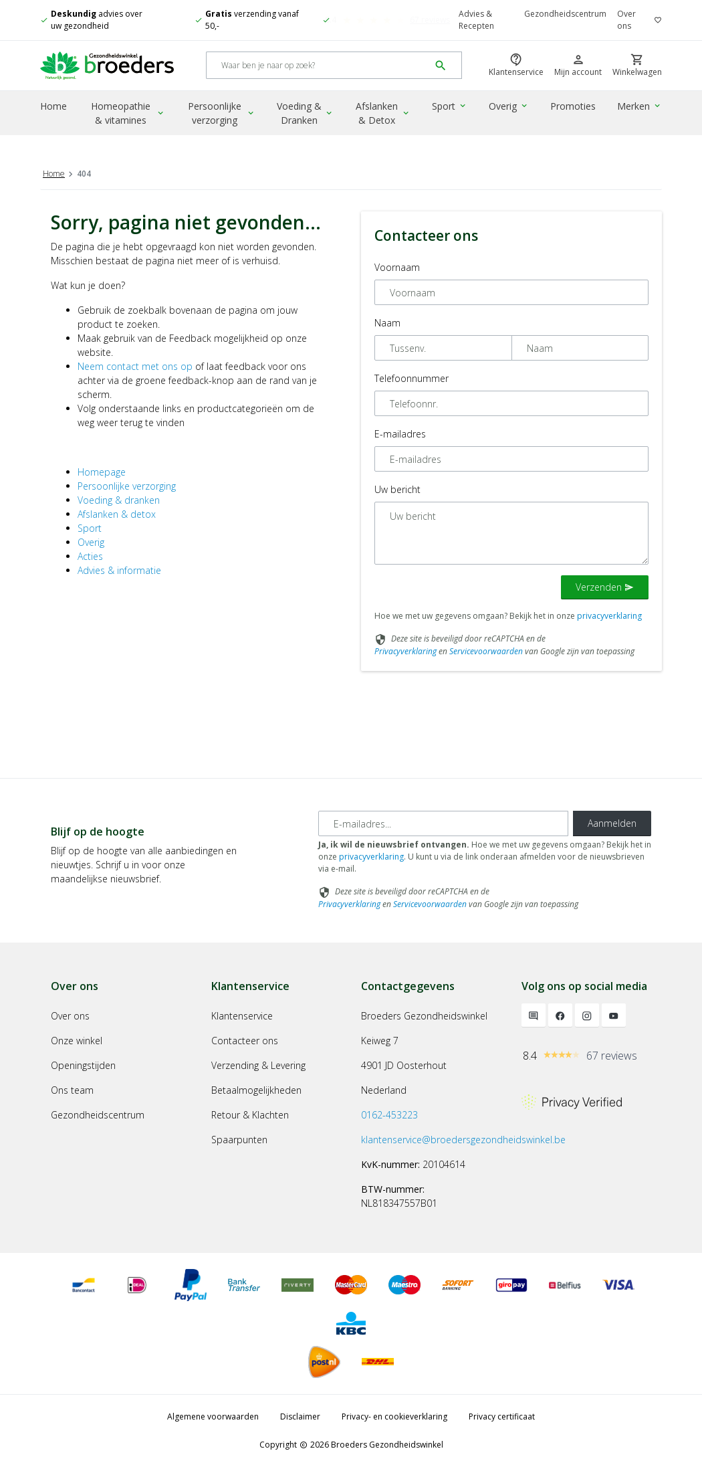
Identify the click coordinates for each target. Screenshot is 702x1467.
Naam (387, 322)
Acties (90, 556)
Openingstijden (83, 1065)
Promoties (573, 106)
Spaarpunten (239, 1139)
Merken (639, 106)
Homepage (102, 472)
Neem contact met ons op (135, 366)
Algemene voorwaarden (213, 1416)
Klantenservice (242, 1015)
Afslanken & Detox (383, 113)
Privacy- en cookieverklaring (394, 1416)
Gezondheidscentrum (565, 13)
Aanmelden (612, 823)
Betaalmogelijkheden (256, 1090)
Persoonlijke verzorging (221, 113)
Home (53, 106)
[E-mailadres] (443, 823)
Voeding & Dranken (305, 113)
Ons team (72, 1090)
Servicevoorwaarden (486, 651)
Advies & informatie (119, 570)
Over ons (626, 19)
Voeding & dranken (119, 500)
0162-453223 (389, 1114)
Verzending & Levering (258, 1065)
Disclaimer (300, 1416)
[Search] (318, 66)
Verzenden (605, 587)
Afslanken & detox (117, 514)
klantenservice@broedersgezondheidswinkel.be (463, 1139)
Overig (509, 106)
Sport (449, 106)
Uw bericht (397, 489)
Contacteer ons (244, 1040)
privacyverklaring (609, 615)
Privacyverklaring (405, 651)
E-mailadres (400, 433)
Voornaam (397, 267)
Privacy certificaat (502, 1416)
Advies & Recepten (476, 19)
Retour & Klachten (250, 1114)
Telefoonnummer (411, 378)
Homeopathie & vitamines (128, 113)
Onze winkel (76, 1040)
